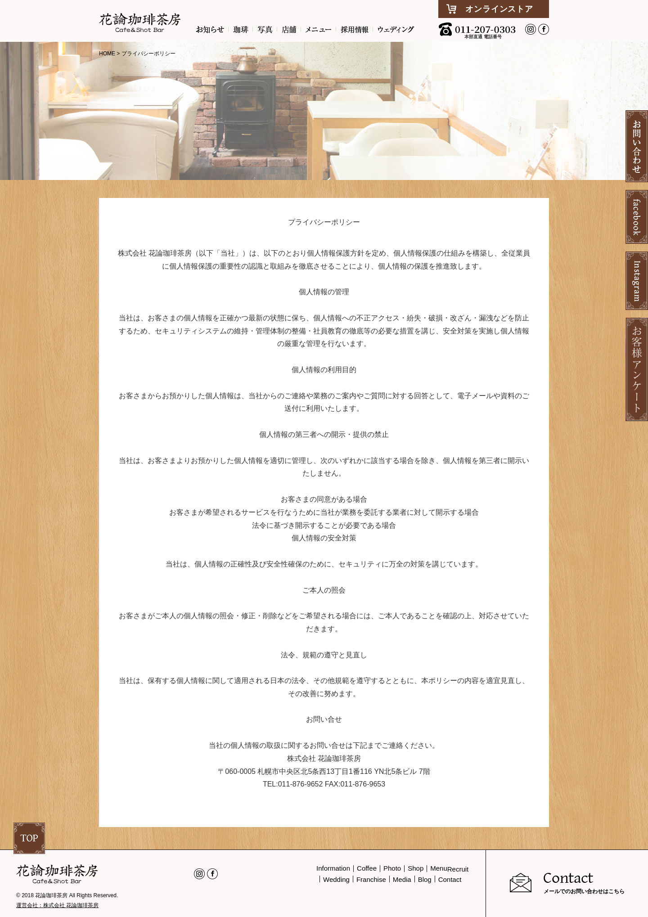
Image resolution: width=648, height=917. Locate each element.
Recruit (458, 869)
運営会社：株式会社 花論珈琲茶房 (57, 905)
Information (333, 868)
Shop (415, 868)
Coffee (367, 868)
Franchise (371, 879)
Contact (450, 879)
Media (402, 879)
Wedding (336, 879)
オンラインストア (499, 8)
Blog (425, 879)
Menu (438, 868)
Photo (392, 868)
